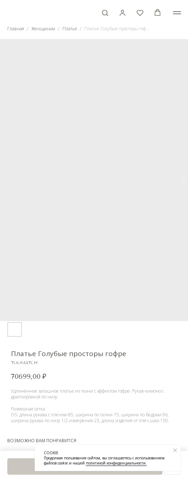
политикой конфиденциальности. (116, 463)
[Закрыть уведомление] (175, 450)
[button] (104, 12)
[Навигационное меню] (177, 12)
